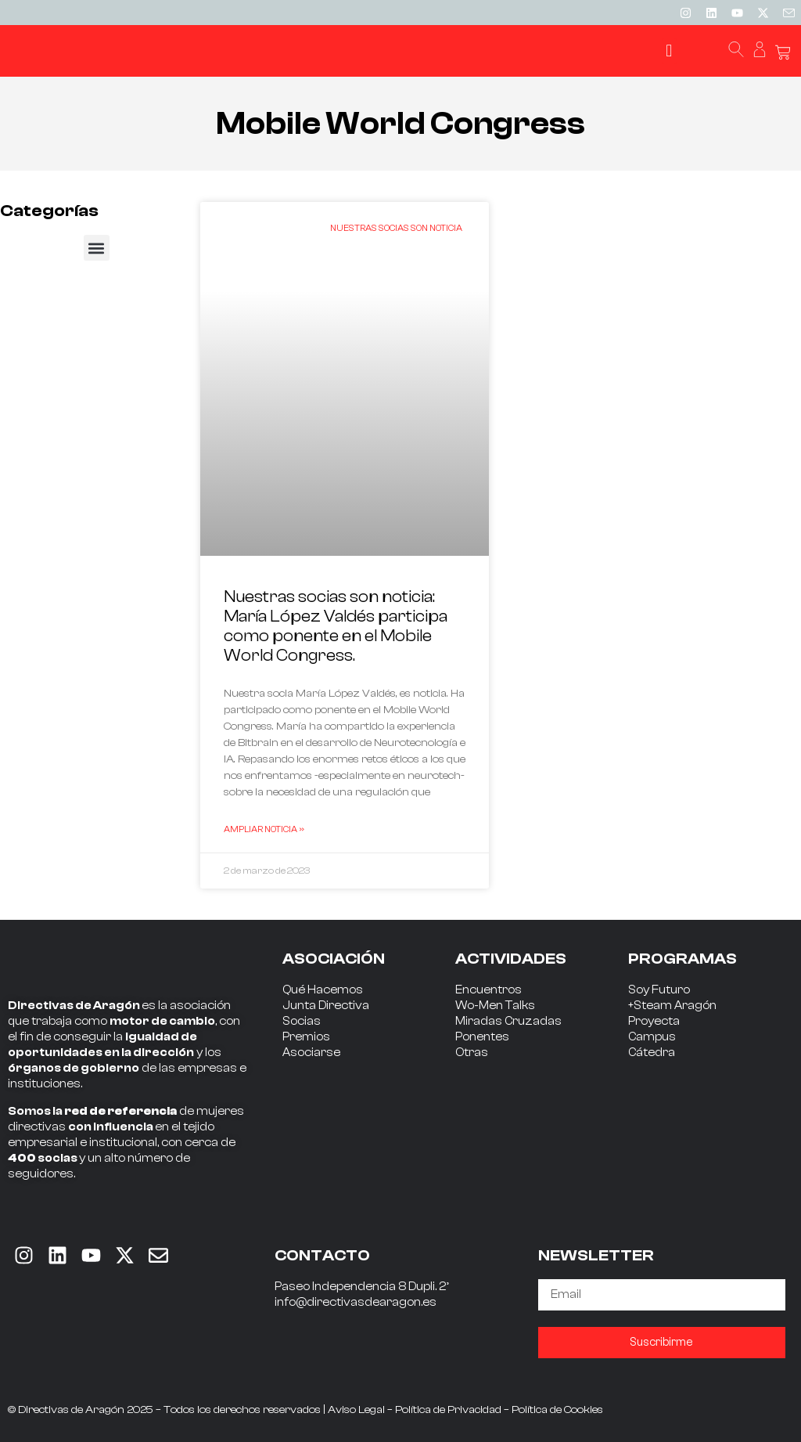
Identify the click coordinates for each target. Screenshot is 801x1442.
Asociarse (311, 1052)
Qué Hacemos (322, 990)
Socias (301, 1021)
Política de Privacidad (448, 1410)
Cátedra (651, 1052)
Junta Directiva (325, 1005)
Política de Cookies (557, 1410)
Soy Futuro (659, 990)
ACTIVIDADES (510, 959)
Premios (306, 1037)
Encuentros (488, 990)
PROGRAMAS (682, 959)
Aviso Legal (356, 1410)
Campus (652, 1037)
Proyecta (654, 1021)
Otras (471, 1052)
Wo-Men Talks (495, 1005)
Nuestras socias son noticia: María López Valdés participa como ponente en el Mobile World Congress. (335, 626)
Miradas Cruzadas (508, 1021)
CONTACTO (322, 1255)
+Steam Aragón (672, 1005)
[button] (669, 51)
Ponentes (482, 1037)
